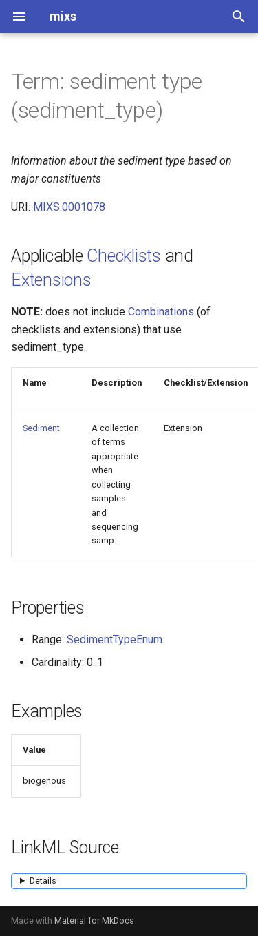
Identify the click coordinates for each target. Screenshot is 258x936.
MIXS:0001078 (69, 207)
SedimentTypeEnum (114, 639)
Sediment (41, 428)
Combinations (161, 311)
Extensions (51, 280)
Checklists (124, 256)
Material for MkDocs (94, 920)
